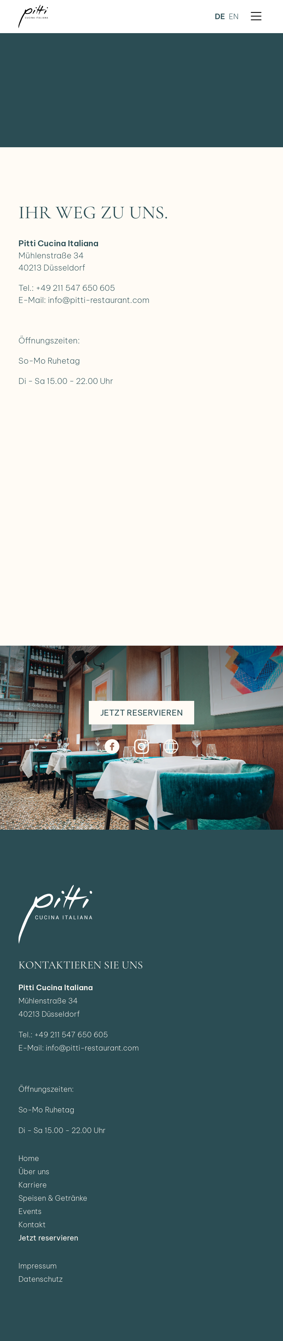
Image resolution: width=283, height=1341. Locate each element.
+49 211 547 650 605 (75, 288)
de (220, 16)
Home (28, 1158)
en (233, 16)
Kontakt (32, 1224)
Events (30, 1211)
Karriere (32, 1184)
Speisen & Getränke (52, 1198)
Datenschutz (40, 1279)
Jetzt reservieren (48, 1237)
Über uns (33, 1171)
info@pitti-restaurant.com (99, 300)
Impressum (37, 1265)
